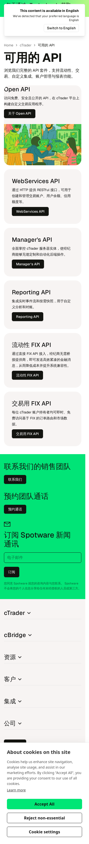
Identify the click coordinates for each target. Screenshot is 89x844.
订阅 (11, 572)
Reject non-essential (44, 818)
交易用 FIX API (27, 434)
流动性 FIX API (27, 375)
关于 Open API (19, 113)
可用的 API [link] (46, 45)
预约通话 (15, 509)
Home (8, 45)
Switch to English (61, 28)
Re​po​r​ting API (27, 316)
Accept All (45, 804)
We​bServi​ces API (30, 211)
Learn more (16, 790)
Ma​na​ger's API (28, 264)
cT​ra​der (25, 45)
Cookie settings (44, 832)
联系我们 (15, 479)
